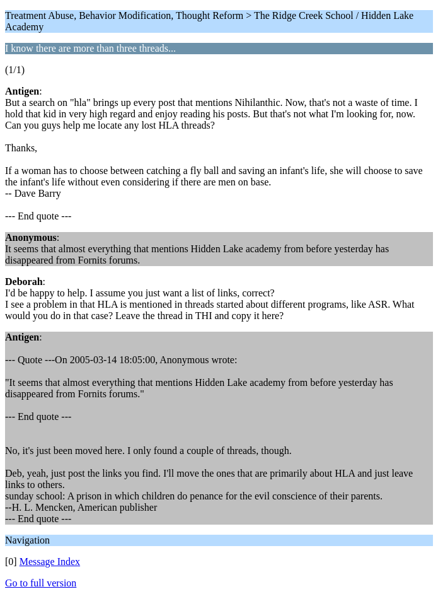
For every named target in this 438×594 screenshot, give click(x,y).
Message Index (50, 561)
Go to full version (40, 583)
